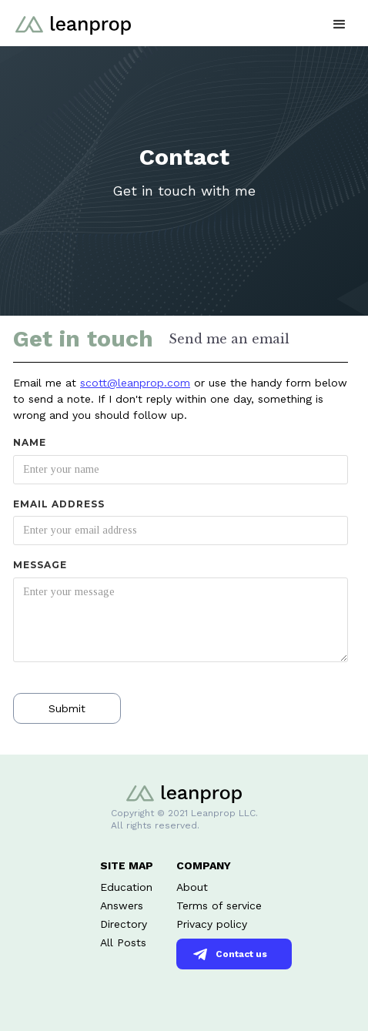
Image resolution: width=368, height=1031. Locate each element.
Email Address (59, 504)
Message (40, 565)
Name (29, 442)
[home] (69, 17)
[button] (339, 22)
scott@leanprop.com (135, 383)
